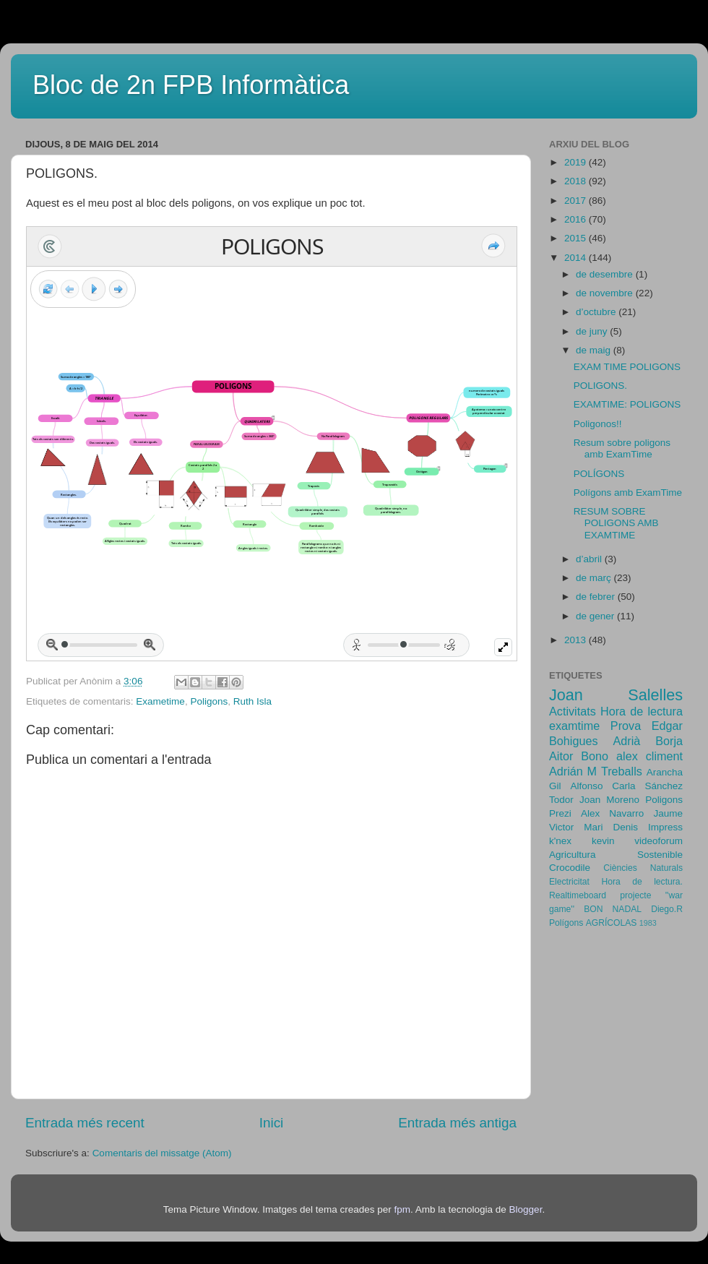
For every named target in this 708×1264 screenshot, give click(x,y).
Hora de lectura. (642, 882)
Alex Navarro (612, 813)
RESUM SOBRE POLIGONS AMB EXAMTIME (616, 523)
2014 (576, 257)
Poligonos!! (598, 423)
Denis (625, 827)
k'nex (560, 840)
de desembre (606, 274)
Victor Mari (576, 827)
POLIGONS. (600, 385)
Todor (561, 799)
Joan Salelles (616, 695)
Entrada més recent (84, 1122)
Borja (669, 740)
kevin (603, 840)
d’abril (590, 559)
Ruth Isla (252, 701)
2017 (576, 200)
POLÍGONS (599, 473)
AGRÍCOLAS (611, 923)
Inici (271, 1122)
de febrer (597, 596)
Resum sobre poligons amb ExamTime (622, 448)
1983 (648, 923)
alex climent (649, 755)
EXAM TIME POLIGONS (627, 366)
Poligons (209, 701)
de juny (593, 331)
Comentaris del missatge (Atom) (162, 1153)
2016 (576, 219)
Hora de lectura (641, 711)
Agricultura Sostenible (616, 854)
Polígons (566, 923)
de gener (596, 616)
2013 (576, 640)
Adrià (626, 740)
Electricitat (569, 882)
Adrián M (573, 771)
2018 (576, 181)
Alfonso (586, 786)
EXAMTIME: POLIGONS (627, 404)
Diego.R (667, 909)
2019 (576, 162)
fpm (402, 1209)
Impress (665, 827)
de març (595, 577)
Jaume (668, 813)
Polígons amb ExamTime (628, 492)
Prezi (560, 813)
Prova (625, 725)
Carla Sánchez (647, 786)
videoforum (658, 840)
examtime (574, 725)
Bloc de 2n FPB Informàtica (191, 85)
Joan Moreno (609, 799)
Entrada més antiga (457, 1122)
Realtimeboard (577, 895)
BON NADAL (613, 909)
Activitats (572, 711)
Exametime (160, 701)
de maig (594, 350)
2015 (576, 238)
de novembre (606, 293)
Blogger (526, 1209)
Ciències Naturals (643, 868)
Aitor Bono (578, 755)
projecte (635, 895)
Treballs (621, 771)
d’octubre (597, 311)
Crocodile (569, 867)
